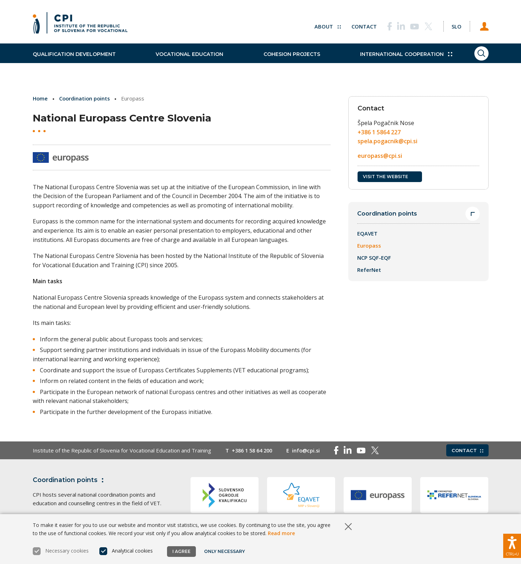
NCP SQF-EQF (374, 258)
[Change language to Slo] (453, 25)
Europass (369, 245)
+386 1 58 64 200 (254, 450)
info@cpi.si (310, 450)
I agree (181, 551)
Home (40, 98)
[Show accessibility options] (512, 544)
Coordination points (86, 98)
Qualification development (74, 60)
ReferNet (369, 270)
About (321, 25)
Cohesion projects (280, 60)
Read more (281, 533)
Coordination (69, 480)
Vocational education (184, 60)
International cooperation (389, 60)
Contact (358, 25)
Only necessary (225, 551)
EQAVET (367, 233)
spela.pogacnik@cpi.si (387, 141)
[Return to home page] (80, 25)
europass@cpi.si (380, 156)
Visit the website (390, 176)
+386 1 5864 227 (379, 132)
